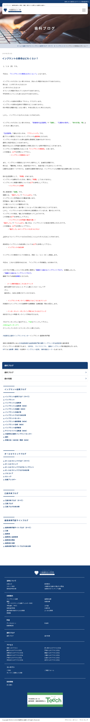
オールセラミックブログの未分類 (17, 470)
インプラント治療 (12, 599)
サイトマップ (84, 720)
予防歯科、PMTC (12, 606)
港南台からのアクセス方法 (15, 655)
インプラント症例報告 (13, 427)
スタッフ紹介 (11, 586)
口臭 (6, 531)
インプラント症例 (32, 349)
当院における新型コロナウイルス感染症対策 (76, 1)
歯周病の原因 (10, 540)
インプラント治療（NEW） (15, 424)
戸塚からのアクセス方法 (14, 658)
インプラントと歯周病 (13, 403)
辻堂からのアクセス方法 (52, 658)
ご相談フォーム (49, 670)
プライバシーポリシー (71, 720)
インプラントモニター (13, 418)
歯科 (6, 437)
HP (4, 349)
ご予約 (9, 670)
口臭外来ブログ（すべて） (14, 500)
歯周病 (7, 534)
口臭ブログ (9, 503)
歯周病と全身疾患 (11, 537)
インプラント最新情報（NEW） (16, 421)
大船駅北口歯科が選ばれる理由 (54, 586)
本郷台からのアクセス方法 (15, 653)
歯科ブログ (9, 372)
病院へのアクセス (12, 648)
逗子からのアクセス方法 (52, 660)
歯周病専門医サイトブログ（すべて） (18, 527)
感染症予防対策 (11, 589)
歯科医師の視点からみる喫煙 (16, 610)
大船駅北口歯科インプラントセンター (18, 434)
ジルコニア (9, 473)
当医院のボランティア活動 (53, 589)
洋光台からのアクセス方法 (15, 660)
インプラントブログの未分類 (15, 415)
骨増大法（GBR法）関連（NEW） (17, 440)
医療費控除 (10, 625)
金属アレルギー (10, 479)
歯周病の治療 (10, 543)
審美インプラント (54, 346)
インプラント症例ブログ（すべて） (17, 396)
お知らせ (9, 584)
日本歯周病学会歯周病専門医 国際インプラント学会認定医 (40, 343)
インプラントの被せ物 (13, 412)
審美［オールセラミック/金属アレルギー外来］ (20, 602)
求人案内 (9, 685)
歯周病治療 (48, 599)
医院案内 (47, 584)
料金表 (47, 623)
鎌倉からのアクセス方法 (52, 653)
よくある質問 (49, 610)
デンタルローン (11, 623)
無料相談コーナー (47, 349)
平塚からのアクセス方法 (52, 650)
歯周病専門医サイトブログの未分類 (18, 546)
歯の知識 (8, 378)
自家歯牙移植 (11, 608)
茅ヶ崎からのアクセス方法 (53, 648)
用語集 (9, 613)
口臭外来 (47, 608)
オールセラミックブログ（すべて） (17, 461)
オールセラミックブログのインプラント (19, 467)
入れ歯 (47, 606)
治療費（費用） (14, 349)
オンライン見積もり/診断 (14, 673)
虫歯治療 (47, 601)
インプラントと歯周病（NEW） (16, 406)
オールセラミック (11, 464)
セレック (8, 476)
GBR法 (30, 346)
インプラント (10, 399)
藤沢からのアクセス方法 (14, 650)
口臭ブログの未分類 (12, 506)
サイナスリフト (40, 346)
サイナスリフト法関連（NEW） (16, 431)
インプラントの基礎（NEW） (15, 409)
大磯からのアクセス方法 (52, 655)
